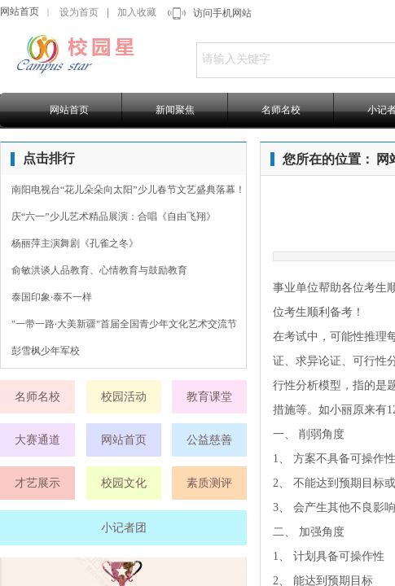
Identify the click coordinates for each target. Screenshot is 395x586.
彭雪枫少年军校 (45, 350)
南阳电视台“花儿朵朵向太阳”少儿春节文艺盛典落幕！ (128, 189)
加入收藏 (136, 12)
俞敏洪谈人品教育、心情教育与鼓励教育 (99, 270)
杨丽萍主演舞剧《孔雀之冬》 (74, 243)
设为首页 (79, 12)
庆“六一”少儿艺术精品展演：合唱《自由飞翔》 (113, 216)
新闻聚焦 (175, 110)
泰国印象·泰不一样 (51, 297)
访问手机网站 (222, 13)
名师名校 (281, 110)
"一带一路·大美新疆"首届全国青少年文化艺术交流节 (124, 324)
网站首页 (19, 11)
